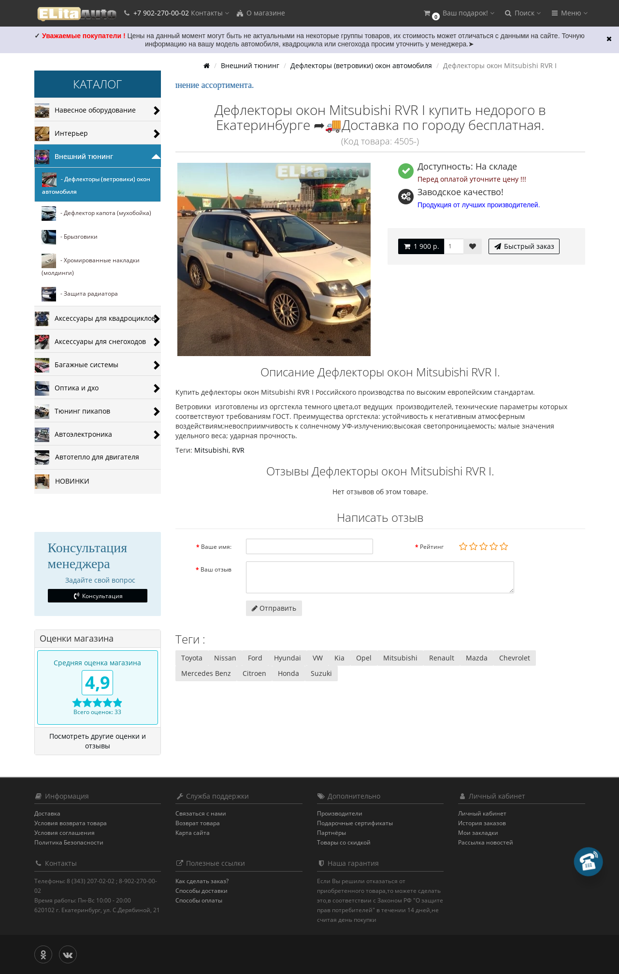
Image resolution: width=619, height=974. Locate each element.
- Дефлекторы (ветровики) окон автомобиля (96, 184)
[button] (458, 13)
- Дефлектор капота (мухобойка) (96, 213)
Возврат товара (197, 823)
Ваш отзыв (216, 569)
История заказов (482, 823)
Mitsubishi (211, 450)
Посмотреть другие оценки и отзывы (97, 740)
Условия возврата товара (70, 823)
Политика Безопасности (68, 842)
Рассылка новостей (485, 842)
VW (318, 657)
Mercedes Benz (206, 673)
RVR (238, 450)
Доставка (47, 813)
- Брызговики (70, 237)
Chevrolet (514, 657)
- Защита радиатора (80, 294)
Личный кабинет (482, 813)
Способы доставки (201, 891)
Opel (364, 657)
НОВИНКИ (62, 481)
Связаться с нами (200, 813)
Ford (255, 657)
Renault (441, 657)
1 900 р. (421, 246)
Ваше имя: (216, 547)
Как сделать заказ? (202, 881)
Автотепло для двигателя (87, 457)
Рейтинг (432, 547)
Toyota (191, 657)
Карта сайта (192, 833)
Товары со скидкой (344, 842)
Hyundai (287, 657)
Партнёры (331, 833)
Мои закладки (478, 833)
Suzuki (321, 673)
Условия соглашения (64, 833)
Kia (339, 657)
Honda (288, 673)
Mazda (477, 657)
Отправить (274, 608)
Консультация (97, 596)
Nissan (225, 657)
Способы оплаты (198, 900)
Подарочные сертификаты (355, 823)
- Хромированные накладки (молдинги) (91, 265)
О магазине (260, 12)
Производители (339, 813)
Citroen (254, 673)
